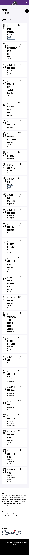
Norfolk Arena (9, 290)
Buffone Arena (9, 171)
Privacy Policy (16, 550)
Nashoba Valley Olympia (10, 442)
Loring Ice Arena (10, 58)
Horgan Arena (9, 251)
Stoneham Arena (10, 364)
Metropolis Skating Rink (11, 217)
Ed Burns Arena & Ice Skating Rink (11, 379)
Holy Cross (10, 115)
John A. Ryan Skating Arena (11, 479)
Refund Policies (7, 550)
